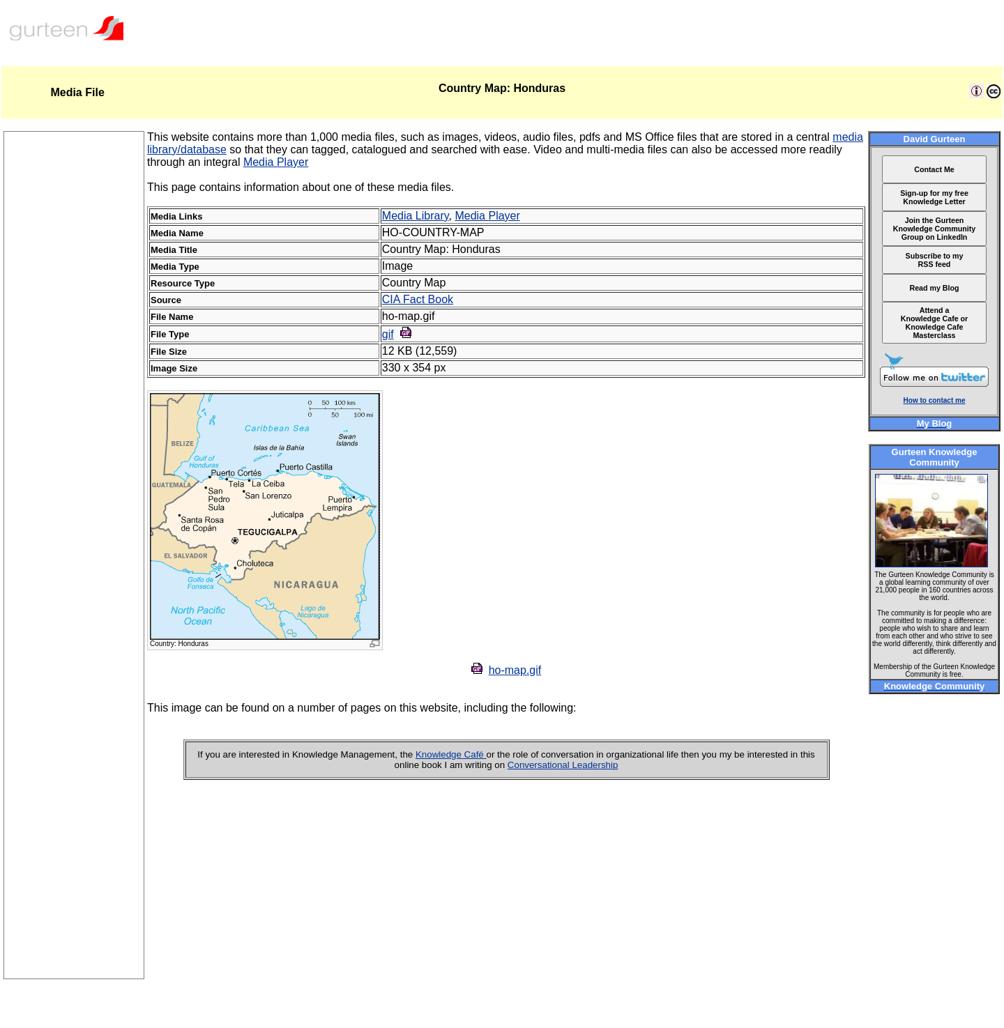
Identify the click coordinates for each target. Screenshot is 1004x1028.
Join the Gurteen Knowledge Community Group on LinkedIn (934, 228)
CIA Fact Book (417, 299)
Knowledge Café (451, 754)
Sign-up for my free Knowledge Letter (934, 197)
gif (388, 334)
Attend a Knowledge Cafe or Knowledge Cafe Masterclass (934, 322)
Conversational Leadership (563, 765)
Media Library (415, 216)
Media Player (275, 162)
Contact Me (934, 169)
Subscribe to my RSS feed (935, 260)
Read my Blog (934, 288)
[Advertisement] (74, 769)
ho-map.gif (515, 670)
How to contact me (935, 400)
